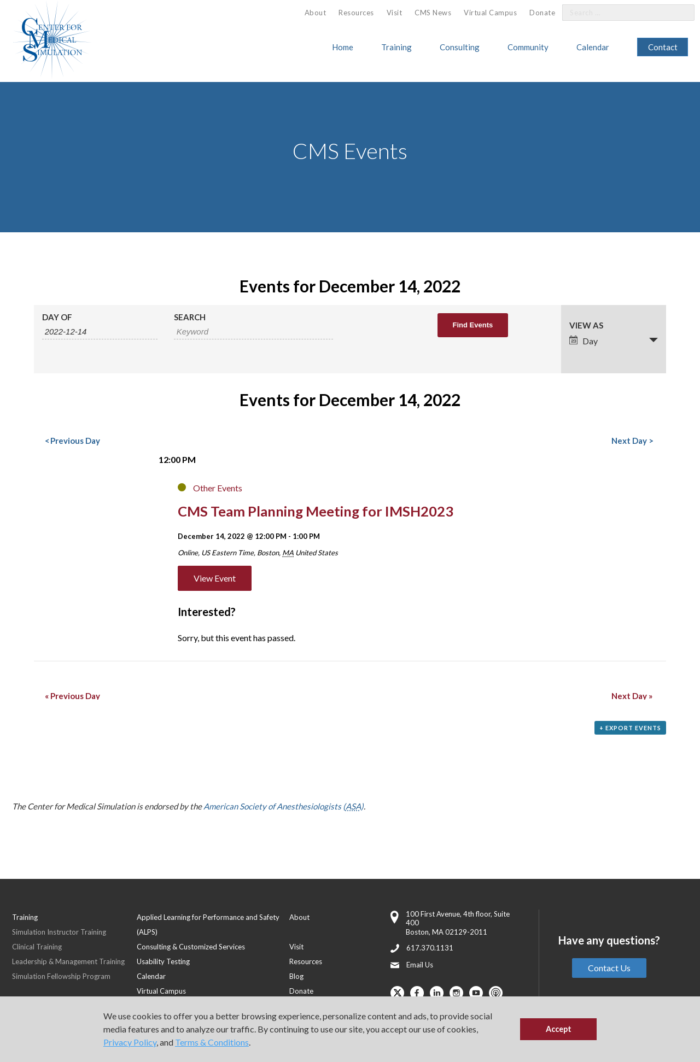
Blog (296, 976)
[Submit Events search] (473, 325)
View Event (215, 578)
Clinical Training (37, 946)
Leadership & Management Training (68, 961)
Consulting (460, 47)
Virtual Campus (490, 12)
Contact (663, 47)
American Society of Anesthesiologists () (283, 806)
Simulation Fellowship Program (61, 976)
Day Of (57, 317)
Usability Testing (163, 961)
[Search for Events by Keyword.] (253, 331)
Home (342, 47)
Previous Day (72, 440)
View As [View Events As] (586, 325)
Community (528, 47)
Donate (542, 12)
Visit (394, 12)
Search (190, 317)
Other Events (217, 488)
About (315, 12)
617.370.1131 (429, 947)
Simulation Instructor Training (59, 932)
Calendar (592, 47)
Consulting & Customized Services (191, 946)
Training (396, 47)
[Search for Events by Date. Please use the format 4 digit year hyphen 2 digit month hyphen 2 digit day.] (100, 331)
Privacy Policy (129, 1042)
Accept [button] (558, 1029)
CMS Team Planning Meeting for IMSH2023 (315, 511)
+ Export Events (630, 727)
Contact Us (609, 968)
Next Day (631, 440)
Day (583, 341)
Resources (356, 12)
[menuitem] (315, 12)
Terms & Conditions (212, 1042)
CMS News (433, 12)
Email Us (419, 964)
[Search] (680, 12)
